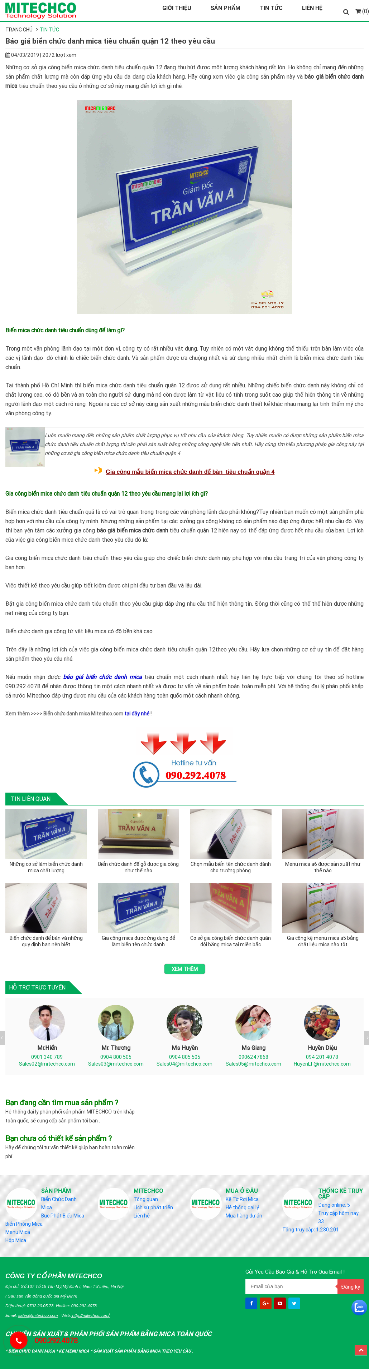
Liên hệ (142, 1215)
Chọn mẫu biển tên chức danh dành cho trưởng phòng (231, 867)
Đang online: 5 (334, 1205)
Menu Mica (17, 1232)
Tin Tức (271, 7)
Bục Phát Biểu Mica (62, 1215)
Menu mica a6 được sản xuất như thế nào (322, 867)
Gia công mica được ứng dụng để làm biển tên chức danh (138, 941)
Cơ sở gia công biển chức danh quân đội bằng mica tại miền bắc (230, 941)
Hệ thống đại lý (242, 1207)
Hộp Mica (15, 1240)
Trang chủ (19, 29)
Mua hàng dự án (244, 1215)
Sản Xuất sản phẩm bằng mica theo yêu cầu (142, 1351)
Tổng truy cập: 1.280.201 (310, 1229)
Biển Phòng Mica (24, 1224)
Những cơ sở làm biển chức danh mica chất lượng (46, 867)
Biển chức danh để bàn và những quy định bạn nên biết (46, 941)
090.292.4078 (84, 1305)
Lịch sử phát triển (153, 1207)
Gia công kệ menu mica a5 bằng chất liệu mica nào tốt (323, 941)
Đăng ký (350, 1286)
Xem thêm (185, 969)
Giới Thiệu (176, 7)
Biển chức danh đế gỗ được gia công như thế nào (138, 867)
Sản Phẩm (225, 7)
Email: (31, 1315)
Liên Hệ (312, 7)
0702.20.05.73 (40, 1305)
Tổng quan (146, 1199)
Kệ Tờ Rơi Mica (242, 1199)
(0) (362, 11)
